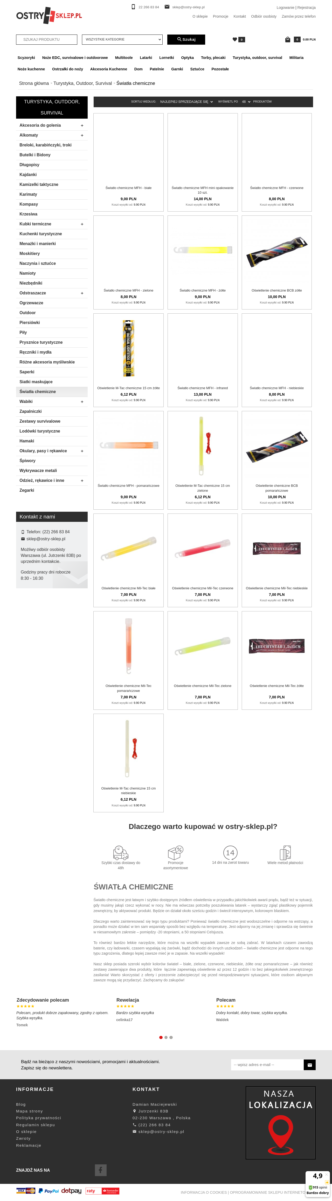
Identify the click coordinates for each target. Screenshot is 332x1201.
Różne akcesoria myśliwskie (47, 362)
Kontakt (239, 16)
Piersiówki (29, 322)
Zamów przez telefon (299, 16)
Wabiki (53, 402)
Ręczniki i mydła (35, 352)
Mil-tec (29, 635)
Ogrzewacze (31, 303)
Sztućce (197, 69)
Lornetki (166, 58)
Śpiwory (27, 460)
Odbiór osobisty (263, 16)
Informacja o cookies (204, 1192)
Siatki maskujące (36, 382)
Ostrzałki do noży (67, 69)
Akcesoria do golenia (53, 125)
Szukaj (186, 39)
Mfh (27, 626)
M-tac (28, 643)
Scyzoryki (26, 58)
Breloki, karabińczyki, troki (45, 145)
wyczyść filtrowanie (52, 677)
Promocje (221, 16)
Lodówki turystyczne (39, 431)
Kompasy (28, 204)
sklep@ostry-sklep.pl (188, 7)
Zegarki (26, 490)
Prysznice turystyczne (41, 342)
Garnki (177, 69)
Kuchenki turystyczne (40, 234)
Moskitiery (29, 253)
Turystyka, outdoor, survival (257, 58)
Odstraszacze (53, 293)
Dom (138, 69)
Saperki (26, 372)
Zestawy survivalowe (39, 421)
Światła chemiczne (37, 391)
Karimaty (28, 194)
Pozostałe (220, 69)
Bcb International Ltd (41, 618)
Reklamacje (29, 1145)
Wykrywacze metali (38, 470)
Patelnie (157, 69)
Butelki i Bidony (35, 155)
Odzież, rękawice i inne (53, 480)
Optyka (187, 58)
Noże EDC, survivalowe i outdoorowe (75, 58)
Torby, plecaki (213, 58)
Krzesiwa (28, 214)
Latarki (146, 58)
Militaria (296, 58)
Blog (21, 1104)
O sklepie (200, 16)
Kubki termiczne (53, 224)
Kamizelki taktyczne (38, 184)
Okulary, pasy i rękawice (53, 451)
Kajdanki (28, 174)
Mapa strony (29, 1111)
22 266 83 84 (149, 7)
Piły (23, 332)
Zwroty (23, 1138)
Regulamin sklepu (35, 1125)
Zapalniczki (30, 411)
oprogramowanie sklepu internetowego (273, 1192)
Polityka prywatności (38, 1118)
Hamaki (26, 441)
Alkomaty (53, 135)
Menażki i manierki (37, 243)
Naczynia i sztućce (37, 263)
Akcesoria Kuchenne (108, 69)
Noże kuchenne (31, 69)
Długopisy (29, 165)
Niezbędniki (30, 283)
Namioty (27, 273)
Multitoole (124, 58)
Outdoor (27, 313)
